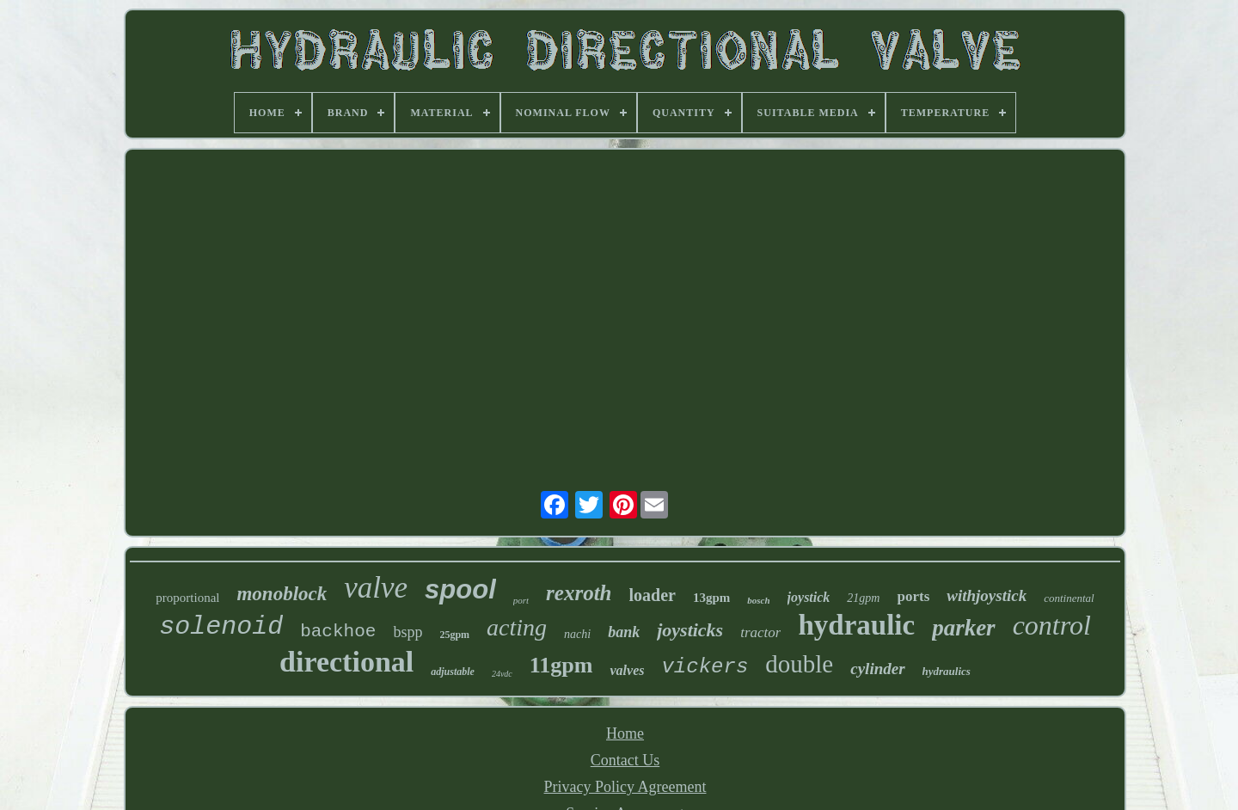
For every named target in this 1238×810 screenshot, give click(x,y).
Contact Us (625, 760)
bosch (758, 600)
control (1052, 625)
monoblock (281, 593)
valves (627, 670)
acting (517, 627)
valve (376, 587)
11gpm (561, 665)
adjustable (453, 672)
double (799, 664)
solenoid (221, 626)
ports (913, 596)
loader (652, 595)
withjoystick (987, 595)
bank (624, 632)
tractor (760, 632)
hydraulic (856, 625)
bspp (407, 632)
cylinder (877, 669)
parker (964, 628)
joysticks (690, 630)
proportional (187, 597)
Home (625, 733)
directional (346, 662)
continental (1069, 598)
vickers (704, 666)
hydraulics (946, 671)
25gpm (454, 635)
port (521, 600)
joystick (809, 597)
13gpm (711, 597)
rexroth (578, 592)
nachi (577, 634)
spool (460, 589)
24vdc (502, 673)
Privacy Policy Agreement (625, 786)
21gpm (863, 598)
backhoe (338, 631)
